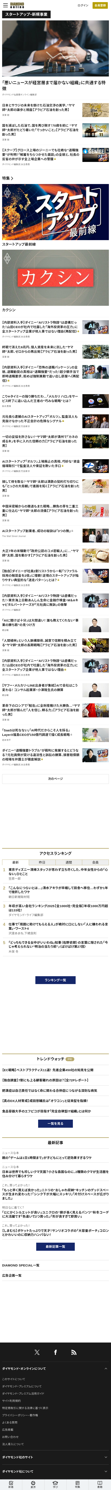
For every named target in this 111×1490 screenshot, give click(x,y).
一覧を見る (56, 1123)
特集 (6, 178)
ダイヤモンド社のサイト (17, 1457)
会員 (95, 862)
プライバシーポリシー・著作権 (20, 1415)
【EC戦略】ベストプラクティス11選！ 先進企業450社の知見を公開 (47, 1070)
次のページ (55, 778)
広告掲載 (7, 1429)
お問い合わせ (10, 1437)
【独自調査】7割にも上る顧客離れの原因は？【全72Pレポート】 (45, 1080)
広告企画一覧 (12, 1275)
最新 (15, 862)
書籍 (100, 1485)
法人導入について (13, 1444)
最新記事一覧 (55, 1246)
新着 (11, 1485)
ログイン (83, 5)
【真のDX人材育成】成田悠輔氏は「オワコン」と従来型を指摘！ (45, 1101)
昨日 (42, 862)
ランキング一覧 (55, 980)
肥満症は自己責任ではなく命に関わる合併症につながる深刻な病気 (49, 1090)
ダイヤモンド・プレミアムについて (22, 1386)
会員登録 (100, 5)
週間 (69, 862)
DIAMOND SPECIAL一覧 (20, 1265)
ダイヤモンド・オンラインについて (24, 1368)
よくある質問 (9, 1422)
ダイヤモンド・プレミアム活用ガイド (23, 1393)
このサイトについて (13, 1379)
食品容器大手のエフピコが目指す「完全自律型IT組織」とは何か (46, 1111)
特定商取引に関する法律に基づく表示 (25, 1408)
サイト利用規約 (11, 1400)
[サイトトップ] (16, 5)
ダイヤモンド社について (17, 1471)
